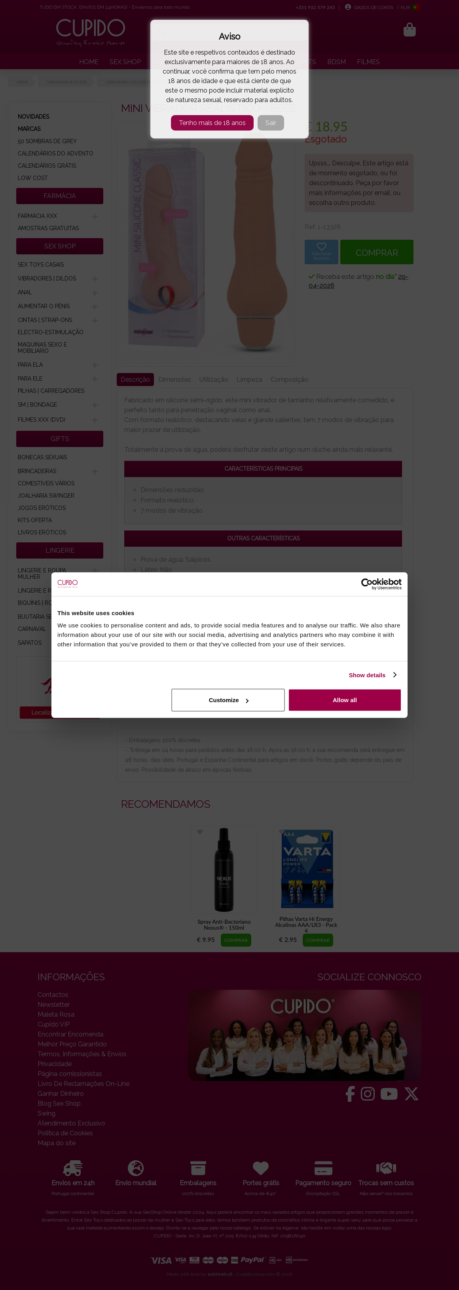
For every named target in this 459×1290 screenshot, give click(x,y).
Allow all (345, 700)
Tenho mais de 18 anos (212, 123)
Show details (367, 674)
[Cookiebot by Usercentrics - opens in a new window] (367, 584)
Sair (271, 123)
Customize (228, 700)
